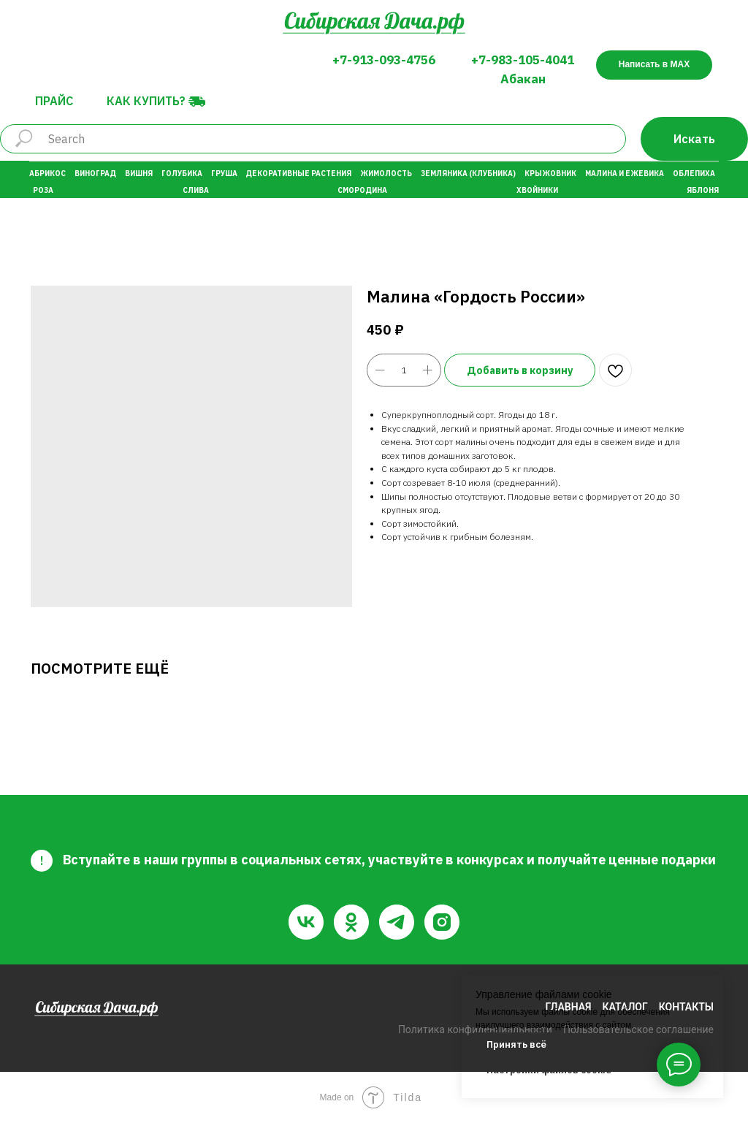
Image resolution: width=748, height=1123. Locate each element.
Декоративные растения (298, 173)
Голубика (181, 173)
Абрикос (47, 173)
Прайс (54, 101)
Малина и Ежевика (624, 173)
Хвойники (537, 190)
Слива (196, 190)
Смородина (362, 190)
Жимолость (386, 173)
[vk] (306, 922)
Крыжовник (550, 173)
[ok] (351, 922)
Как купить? (146, 101)
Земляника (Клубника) (468, 173)
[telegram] (396, 922)
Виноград (95, 173)
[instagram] (441, 922)
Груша (224, 173)
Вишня (139, 173)
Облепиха (694, 173)
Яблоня (703, 190)
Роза (43, 190)
